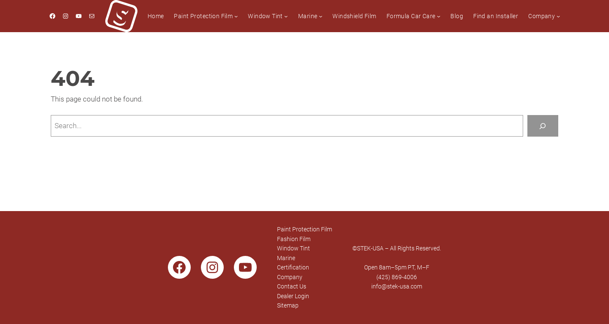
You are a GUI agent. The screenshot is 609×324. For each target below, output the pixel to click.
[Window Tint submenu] (286, 16)
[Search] (542, 126)
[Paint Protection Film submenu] (236, 16)
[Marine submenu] (320, 16)
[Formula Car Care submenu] (438, 16)
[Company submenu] (558, 16)
